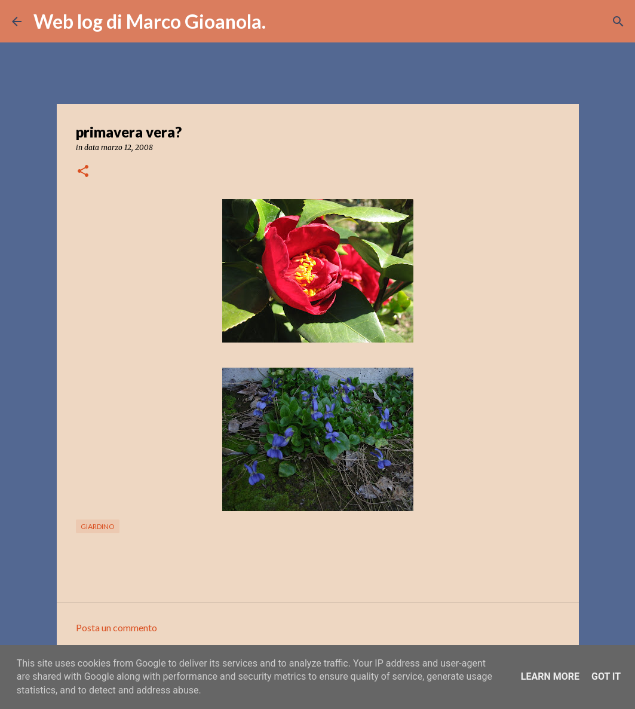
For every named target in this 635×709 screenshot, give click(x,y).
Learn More (550, 676)
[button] (83, 172)
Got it (606, 676)
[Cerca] (282, 21)
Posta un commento (116, 627)
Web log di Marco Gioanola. (149, 21)
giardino (98, 526)
